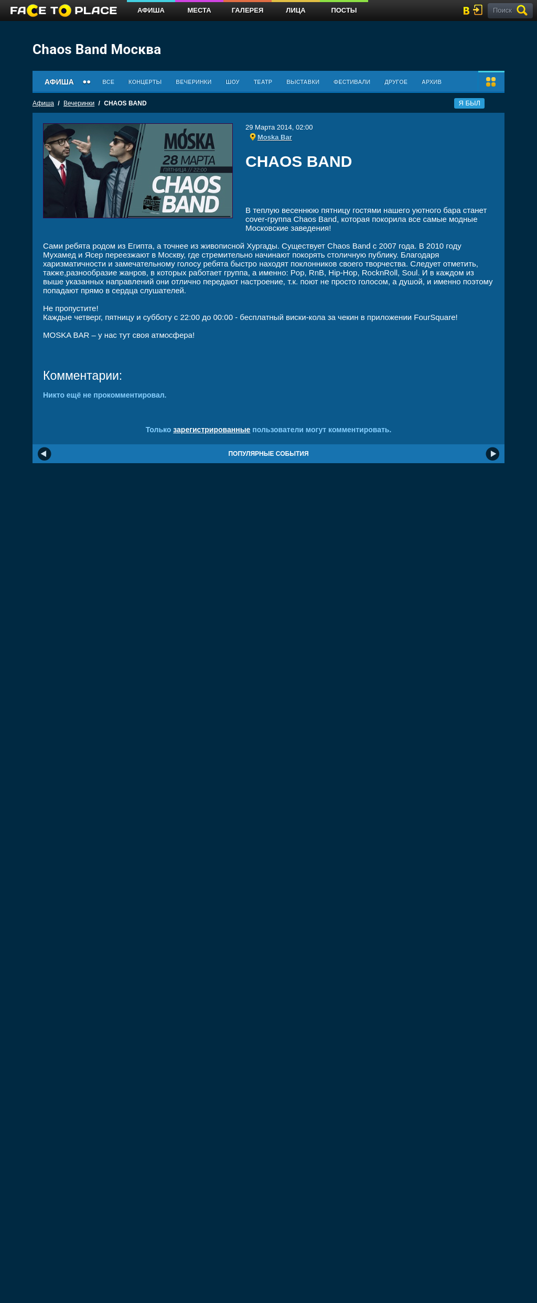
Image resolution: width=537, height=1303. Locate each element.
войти (480, 9)
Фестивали (352, 82)
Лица (295, 10)
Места (199, 10)
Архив (432, 82)
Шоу (232, 82)
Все (108, 82)
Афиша (151, 10)
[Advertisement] (369, 191)
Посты (344, 10)
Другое (395, 82)
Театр (262, 82)
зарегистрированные (211, 429)
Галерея (248, 10)
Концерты (145, 82)
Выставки (302, 82)
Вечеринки (193, 82)
